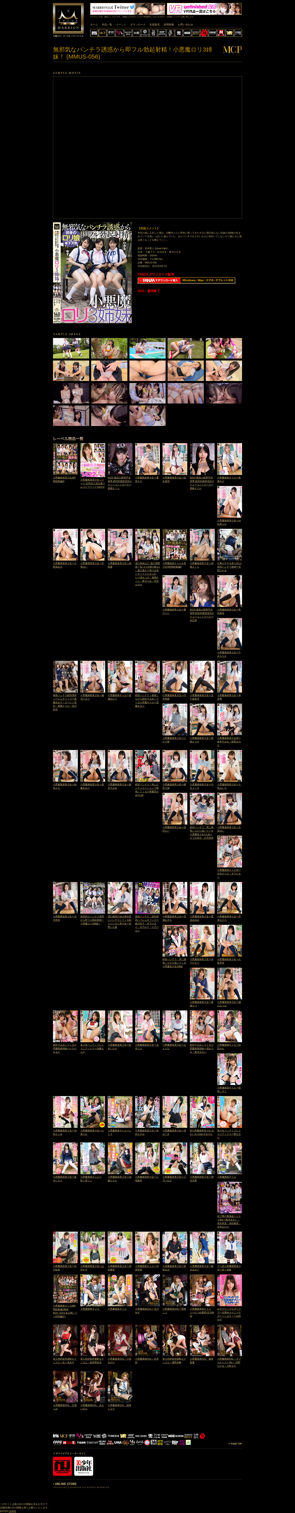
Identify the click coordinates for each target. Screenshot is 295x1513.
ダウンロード (138, 24)
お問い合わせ (185, 24)
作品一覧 (107, 24)
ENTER (4, 1511)
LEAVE (12, 1511)
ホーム (94, 24)
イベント (121, 24)
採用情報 (169, 24)
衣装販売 (154, 24)
